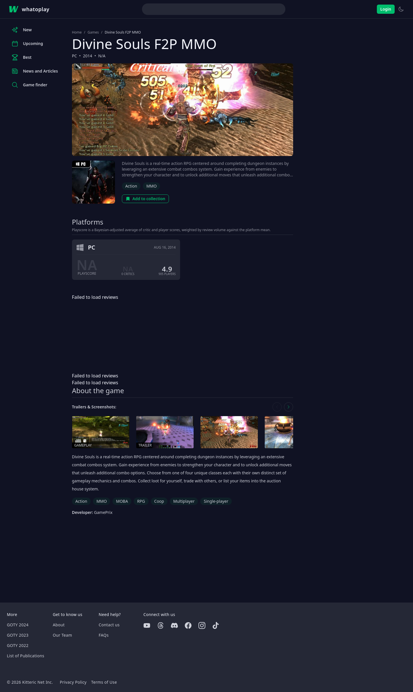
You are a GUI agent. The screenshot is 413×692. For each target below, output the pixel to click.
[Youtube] (146, 625)
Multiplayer (184, 501)
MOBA (122, 501)
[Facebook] (188, 625)
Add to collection (145, 198)
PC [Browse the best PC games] (74, 56)
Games (93, 32)
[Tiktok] (215, 625)
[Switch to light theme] (401, 9)
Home (77, 32)
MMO (151, 186)
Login (385, 9)
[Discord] (174, 625)
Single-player (216, 501)
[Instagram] (201, 625)
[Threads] (160, 625)
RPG (141, 501)
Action (131, 186)
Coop (159, 501)
